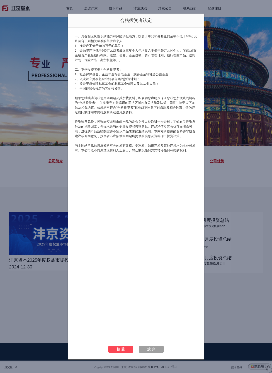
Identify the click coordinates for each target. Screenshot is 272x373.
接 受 (121, 349)
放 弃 (151, 349)
